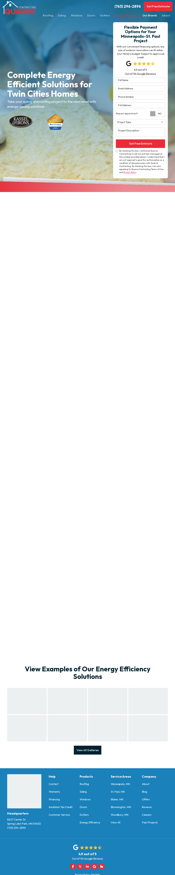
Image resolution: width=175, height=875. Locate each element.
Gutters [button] (106, 15)
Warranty (54, 792)
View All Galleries (88, 751)
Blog (144, 792)
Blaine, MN (117, 800)
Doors (83, 808)
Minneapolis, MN (120, 785)
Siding (83, 792)
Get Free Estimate (158, 6)
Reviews (147, 808)
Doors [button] (92, 15)
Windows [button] (77, 15)
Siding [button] (62, 15)
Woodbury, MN (119, 815)
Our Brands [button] (149, 15)
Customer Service (59, 815)
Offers (146, 800)
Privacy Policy (129, 173)
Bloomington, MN (121, 808)
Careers (146, 815)
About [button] (166, 15)
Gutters (84, 815)
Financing (54, 800)
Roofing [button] (48, 15)
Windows (85, 800)
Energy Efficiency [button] (126, 15)
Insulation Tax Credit (60, 808)
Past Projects (150, 823)
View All (115, 823)
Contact (53, 785)
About (145, 785)
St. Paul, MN (118, 792)
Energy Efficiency (90, 823)
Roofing (84, 785)
